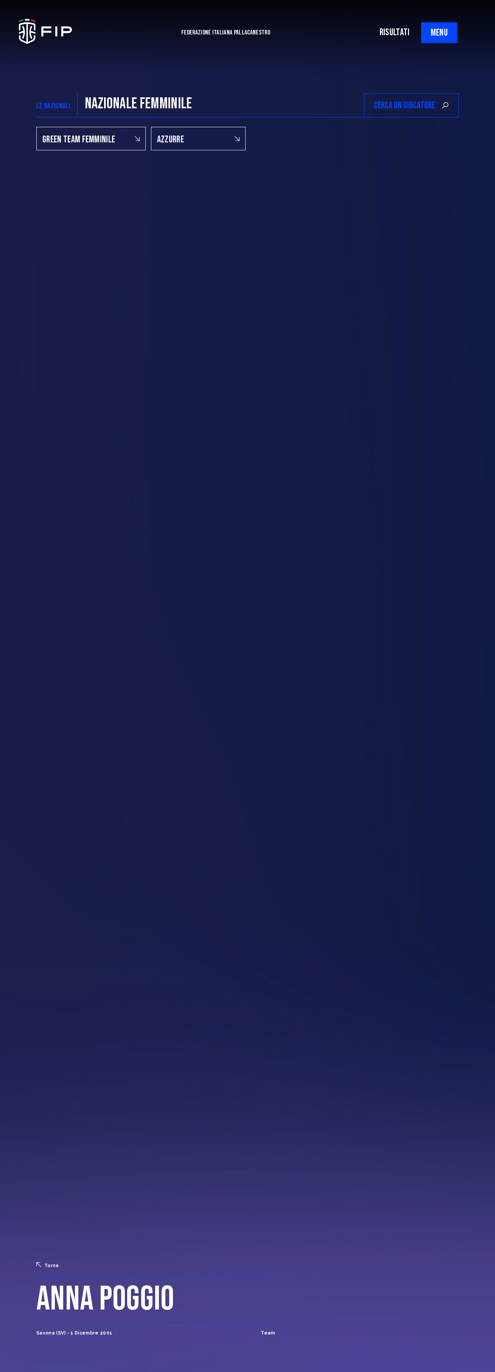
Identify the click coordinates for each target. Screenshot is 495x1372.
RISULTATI (395, 32)
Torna (47, 1265)
